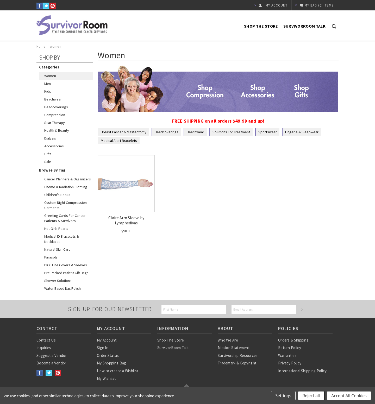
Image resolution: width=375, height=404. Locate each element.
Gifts (47, 154)
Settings (283, 396)
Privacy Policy (289, 363)
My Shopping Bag (111, 363)
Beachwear (53, 99)
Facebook (39, 6)
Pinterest (52, 6)
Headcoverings (56, 107)
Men (47, 83)
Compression (54, 114)
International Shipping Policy (302, 370)
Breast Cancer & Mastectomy (123, 132)
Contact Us (46, 340)
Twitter (46, 6)
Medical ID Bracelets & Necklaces (61, 239)
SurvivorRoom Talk (304, 26)
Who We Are (228, 340)
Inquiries (43, 347)
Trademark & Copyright (237, 363)
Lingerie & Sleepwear (301, 132)
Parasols (51, 257)
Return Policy (289, 347)
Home (40, 46)
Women (50, 75)
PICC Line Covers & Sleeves (65, 265)
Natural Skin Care (57, 249)
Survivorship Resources (238, 355)
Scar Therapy (54, 122)
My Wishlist (106, 378)
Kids (47, 91)
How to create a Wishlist (117, 370)
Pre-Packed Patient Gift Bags (66, 272)
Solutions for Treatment (231, 132)
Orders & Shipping (293, 340)
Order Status (108, 355)
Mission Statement (234, 347)
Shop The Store (261, 26)
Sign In (102, 347)
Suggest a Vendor (51, 355)
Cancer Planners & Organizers (67, 179)
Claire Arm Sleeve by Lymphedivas (126, 220)
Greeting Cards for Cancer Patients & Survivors (65, 218)
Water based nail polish (62, 288)
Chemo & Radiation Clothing (65, 187)
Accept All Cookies (349, 396)
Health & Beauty (56, 130)
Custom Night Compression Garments (65, 205)
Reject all (311, 396)
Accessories (54, 146)
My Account (107, 340)
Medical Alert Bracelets (119, 140)
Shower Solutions (58, 280)
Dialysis (50, 138)
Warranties (287, 355)
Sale (47, 161)
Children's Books (57, 194)
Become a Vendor (51, 363)
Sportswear (267, 132)
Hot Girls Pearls (56, 228)
